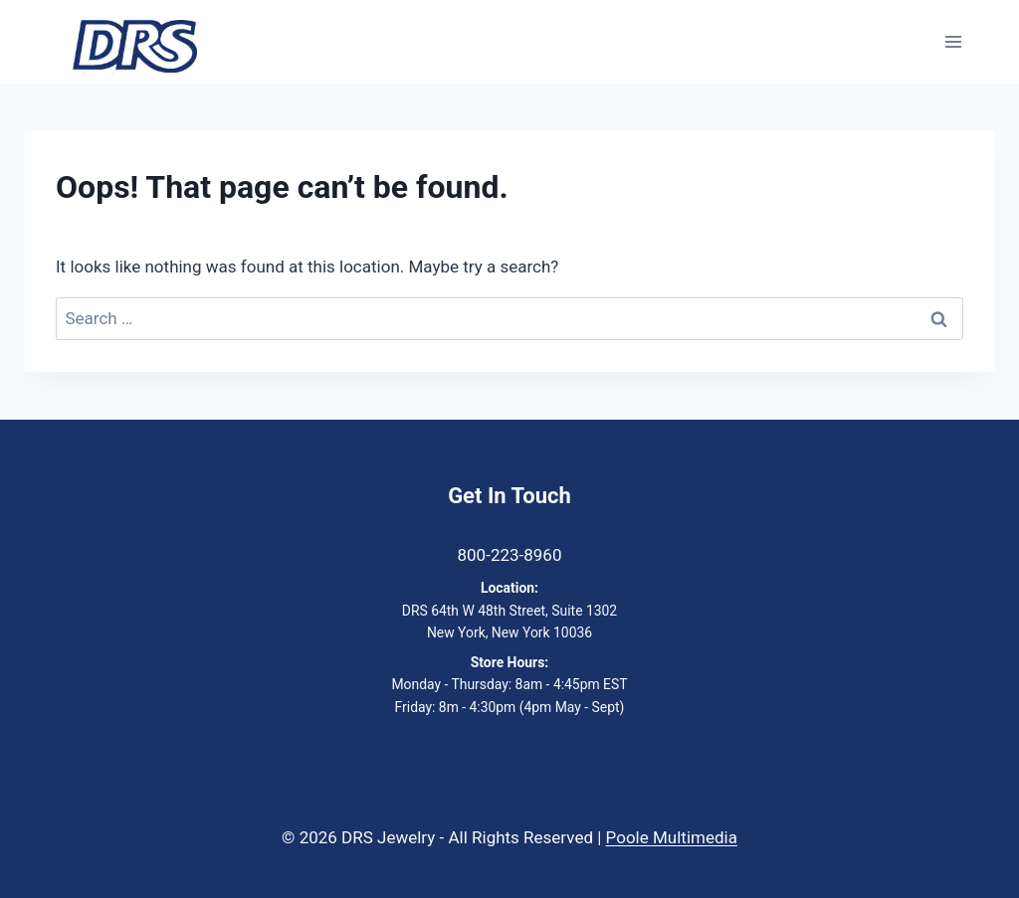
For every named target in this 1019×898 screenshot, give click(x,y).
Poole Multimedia (671, 837)
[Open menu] (952, 42)
